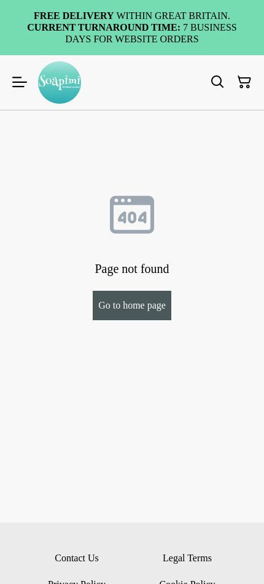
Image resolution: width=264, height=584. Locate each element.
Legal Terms (187, 558)
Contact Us (77, 558)
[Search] (217, 82)
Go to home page (132, 305)
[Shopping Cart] (244, 82)
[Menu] (19, 82)
